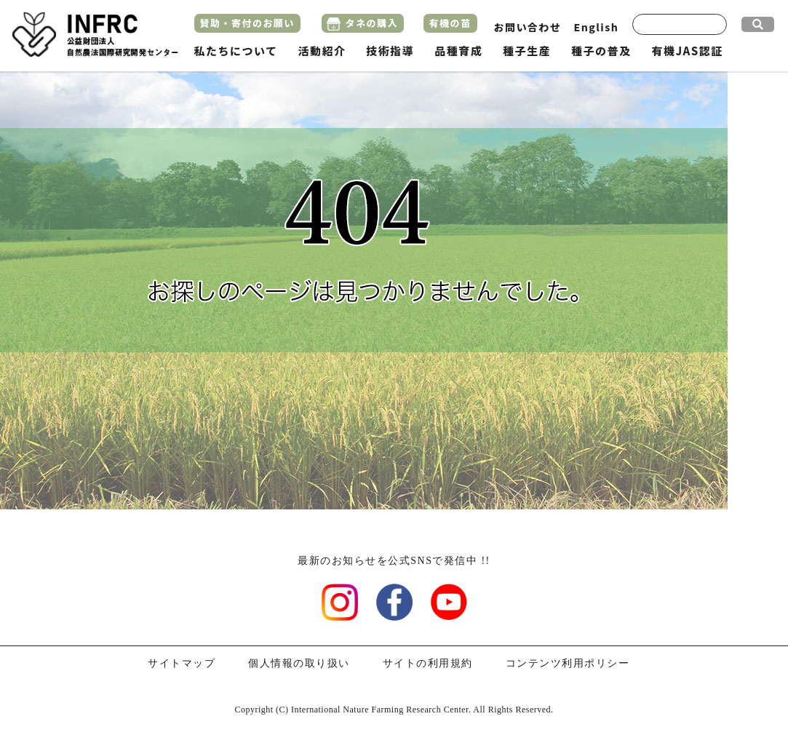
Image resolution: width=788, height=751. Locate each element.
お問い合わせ (528, 27)
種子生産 (527, 50)
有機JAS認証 (687, 50)
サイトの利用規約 (428, 663)
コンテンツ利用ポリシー (568, 663)
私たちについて (236, 50)
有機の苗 (450, 23)
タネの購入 (372, 23)
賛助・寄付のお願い (247, 23)
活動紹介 (322, 50)
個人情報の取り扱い (299, 663)
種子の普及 (601, 50)
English (596, 27)
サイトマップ (181, 663)
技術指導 (390, 50)
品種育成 (458, 50)
